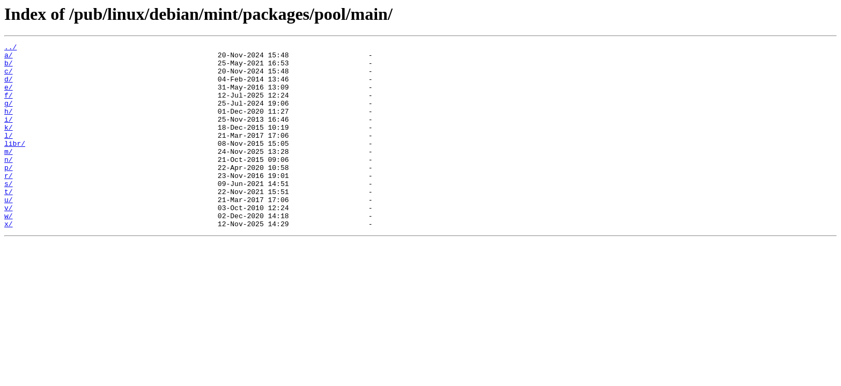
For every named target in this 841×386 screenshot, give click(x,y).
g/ (8, 116)
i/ (8, 135)
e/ (8, 96)
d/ (8, 87)
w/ (8, 251)
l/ (8, 154)
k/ (8, 145)
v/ (8, 241)
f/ (8, 106)
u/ (8, 231)
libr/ (14, 164)
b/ (8, 67)
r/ (8, 202)
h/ (8, 125)
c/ (8, 77)
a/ (8, 58)
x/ (8, 260)
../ (10, 48)
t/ (8, 222)
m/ (8, 174)
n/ (8, 183)
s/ (8, 212)
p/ (8, 193)
